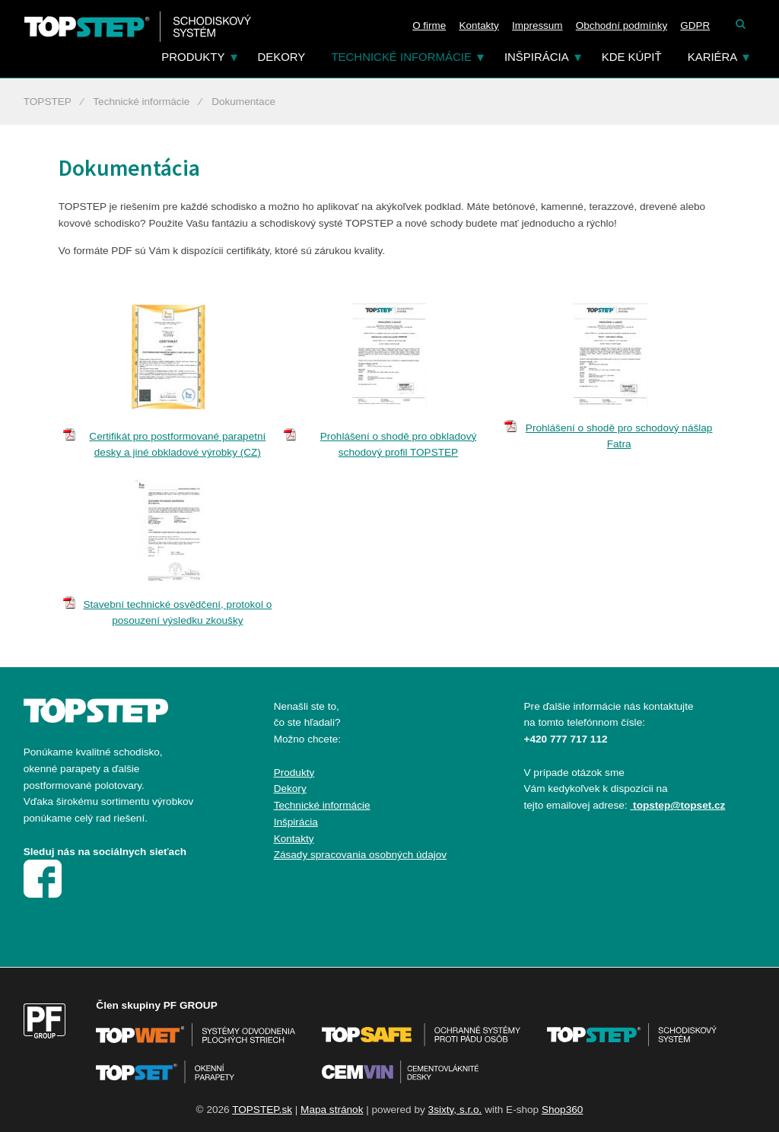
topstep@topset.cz (679, 805)
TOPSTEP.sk (262, 1109)
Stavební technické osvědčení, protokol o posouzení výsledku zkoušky (177, 613)
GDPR (695, 25)
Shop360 (562, 1109)
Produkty (192, 56)
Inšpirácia (536, 56)
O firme (429, 25)
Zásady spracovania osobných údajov (360, 854)
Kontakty (478, 25)
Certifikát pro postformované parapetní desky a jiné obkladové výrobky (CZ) (177, 445)
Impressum (537, 25)
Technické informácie (401, 56)
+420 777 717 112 (566, 739)
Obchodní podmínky (621, 25)
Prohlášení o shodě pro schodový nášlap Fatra (619, 436)
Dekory (281, 56)
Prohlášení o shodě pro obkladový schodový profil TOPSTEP (398, 445)
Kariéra (713, 56)
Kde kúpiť (632, 56)
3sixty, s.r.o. (455, 1109)
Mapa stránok (331, 1109)
